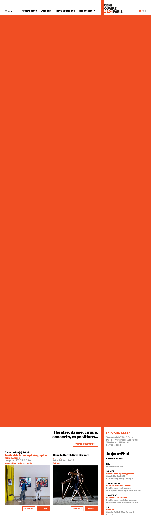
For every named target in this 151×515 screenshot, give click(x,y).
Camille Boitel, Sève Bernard (71, 455)
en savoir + (28, 509)
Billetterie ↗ (87, 10)
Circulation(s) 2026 (17, 452)
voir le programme (86, 444)
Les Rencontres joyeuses (118, 488)
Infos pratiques (65, 10)
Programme (29, 10)
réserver (43, 509)
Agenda (46, 10)
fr (140, 10)
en (144, 10)
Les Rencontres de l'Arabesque (121, 500)
